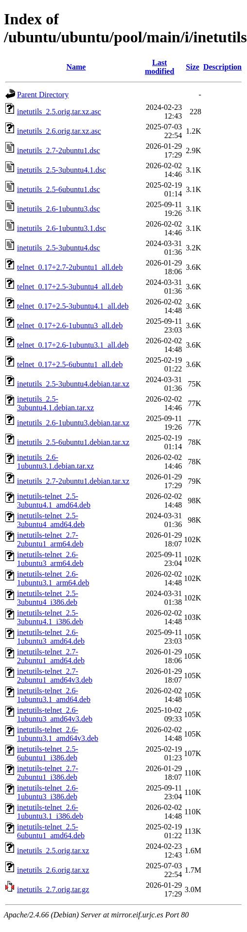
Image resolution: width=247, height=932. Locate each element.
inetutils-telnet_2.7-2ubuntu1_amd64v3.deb (54, 675)
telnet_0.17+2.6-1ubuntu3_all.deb (70, 325)
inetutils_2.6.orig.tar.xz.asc (59, 131)
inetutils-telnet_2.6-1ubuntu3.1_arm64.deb (53, 578)
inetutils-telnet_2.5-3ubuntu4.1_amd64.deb (53, 500)
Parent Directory (43, 94)
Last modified (159, 66)
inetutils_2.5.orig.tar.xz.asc (59, 111)
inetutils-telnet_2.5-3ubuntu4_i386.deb (47, 597)
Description (222, 67)
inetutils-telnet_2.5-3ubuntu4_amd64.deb (51, 519)
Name (76, 67)
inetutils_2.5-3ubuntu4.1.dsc (61, 170)
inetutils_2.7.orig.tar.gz (53, 889)
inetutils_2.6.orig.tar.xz (53, 870)
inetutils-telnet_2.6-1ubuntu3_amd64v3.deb (54, 714)
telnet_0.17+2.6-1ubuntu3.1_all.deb (72, 345)
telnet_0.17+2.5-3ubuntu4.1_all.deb (72, 306)
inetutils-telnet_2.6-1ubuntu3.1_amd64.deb (53, 694)
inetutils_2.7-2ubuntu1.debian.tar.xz (73, 481)
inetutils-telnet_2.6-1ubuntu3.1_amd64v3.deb (57, 733)
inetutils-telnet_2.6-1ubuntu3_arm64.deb (50, 558)
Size (192, 67)
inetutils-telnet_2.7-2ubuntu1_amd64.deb (51, 656)
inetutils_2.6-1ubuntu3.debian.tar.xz (73, 423)
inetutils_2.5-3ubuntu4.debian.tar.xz (73, 384)
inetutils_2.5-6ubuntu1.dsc (58, 189)
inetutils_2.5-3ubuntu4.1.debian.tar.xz (55, 403)
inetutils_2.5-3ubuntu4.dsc (58, 248)
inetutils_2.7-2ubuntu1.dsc (58, 150)
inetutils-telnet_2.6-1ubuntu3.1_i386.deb (50, 811)
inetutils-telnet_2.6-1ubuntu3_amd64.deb (51, 636)
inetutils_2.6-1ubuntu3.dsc (58, 209)
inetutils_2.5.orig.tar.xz (53, 850)
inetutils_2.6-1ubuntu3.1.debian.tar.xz (55, 461)
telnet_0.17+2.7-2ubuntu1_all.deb (70, 267)
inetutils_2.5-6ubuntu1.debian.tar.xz (73, 442)
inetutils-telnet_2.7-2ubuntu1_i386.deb (47, 772)
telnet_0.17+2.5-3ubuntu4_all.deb (70, 286)
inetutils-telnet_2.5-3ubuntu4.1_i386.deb (50, 617)
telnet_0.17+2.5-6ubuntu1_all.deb (70, 364)
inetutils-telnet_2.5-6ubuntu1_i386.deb (47, 753)
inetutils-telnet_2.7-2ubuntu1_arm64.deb (50, 539)
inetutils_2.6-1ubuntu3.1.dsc (61, 228)
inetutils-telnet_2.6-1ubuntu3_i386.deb (47, 792)
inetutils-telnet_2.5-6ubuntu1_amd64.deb (51, 831)
